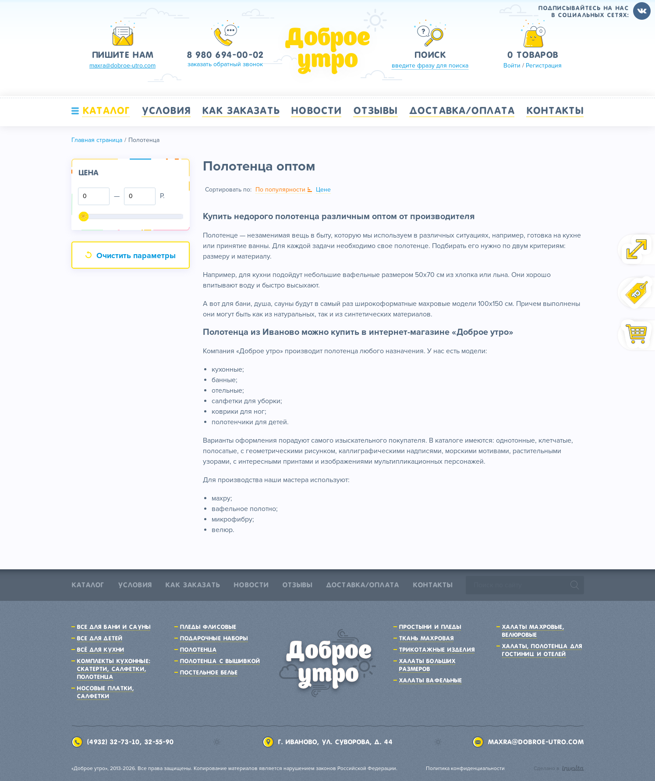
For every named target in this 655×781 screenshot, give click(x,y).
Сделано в (559, 768)
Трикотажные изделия (436, 649)
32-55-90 (158, 742)
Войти (511, 65)
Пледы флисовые (208, 626)
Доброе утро (327, 51)
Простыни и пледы (430, 626)
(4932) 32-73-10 (113, 742)
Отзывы (375, 110)
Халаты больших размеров (427, 664)
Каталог (106, 110)
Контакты (555, 110)
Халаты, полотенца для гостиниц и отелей (542, 650)
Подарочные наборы (214, 638)
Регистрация (544, 65)
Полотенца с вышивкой (220, 660)
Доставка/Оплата (461, 110)
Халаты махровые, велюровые (533, 630)
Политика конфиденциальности (465, 768)
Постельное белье (209, 672)
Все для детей (100, 638)
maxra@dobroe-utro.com (536, 742)
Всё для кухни (100, 649)
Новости (316, 110)
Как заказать (240, 110)
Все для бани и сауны (113, 626)
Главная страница (96, 140)
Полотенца (198, 649)
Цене (323, 189)
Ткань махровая (426, 638)
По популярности (280, 189)
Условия (166, 110)
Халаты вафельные (430, 680)
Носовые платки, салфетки (105, 692)
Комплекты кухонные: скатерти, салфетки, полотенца (113, 668)
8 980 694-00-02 (225, 55)
